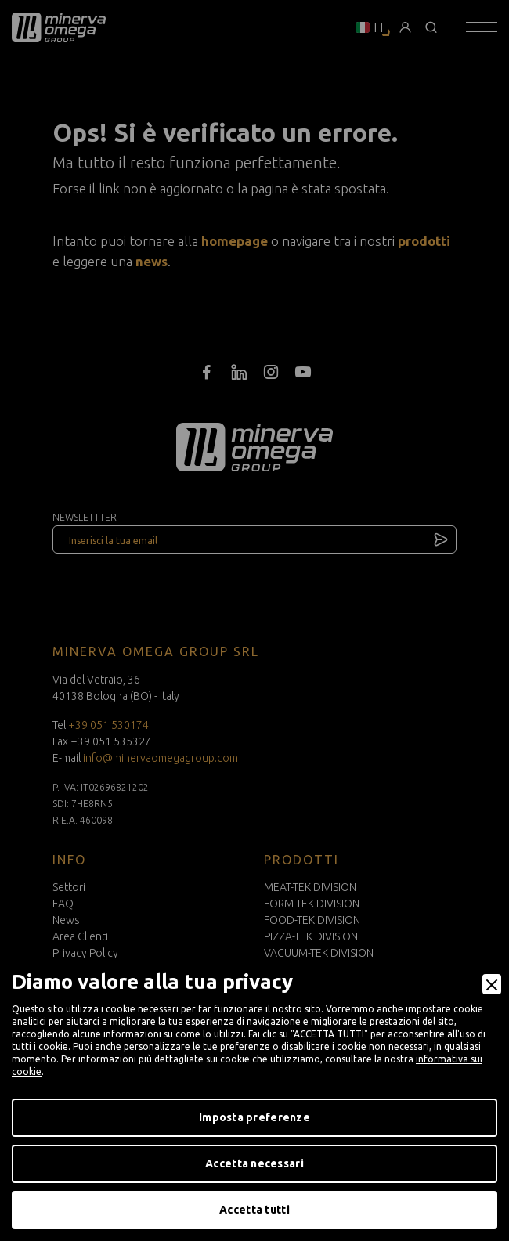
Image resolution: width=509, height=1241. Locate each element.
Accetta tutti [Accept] (254, 1209)
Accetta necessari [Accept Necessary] (254, 1163)
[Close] (491, 984)
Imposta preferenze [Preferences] (254, 1117)
